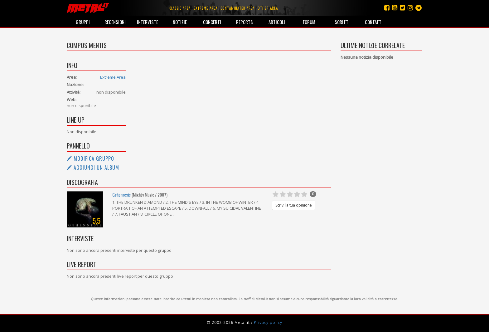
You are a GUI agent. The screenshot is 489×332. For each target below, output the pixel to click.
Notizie (180, 21)
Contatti (374, 21)
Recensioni (115, 21)
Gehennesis (121, 194)
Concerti (212, 21)
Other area (268, 8)
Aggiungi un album (93, 167)
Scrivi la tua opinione (293, 205)
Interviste (147, 21)
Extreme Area (113, 77)
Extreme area (205, 8)
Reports (244, 21)
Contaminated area (237, 8)
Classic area (180, 8)
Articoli (277, 21)
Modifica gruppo (90, 158)
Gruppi (83, 21)
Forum (309, 21)
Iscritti (341, 21)
